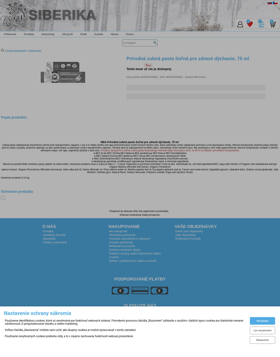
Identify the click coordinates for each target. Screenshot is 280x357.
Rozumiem (263, 321)
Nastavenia (262, 340)
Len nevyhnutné (262, 330)
